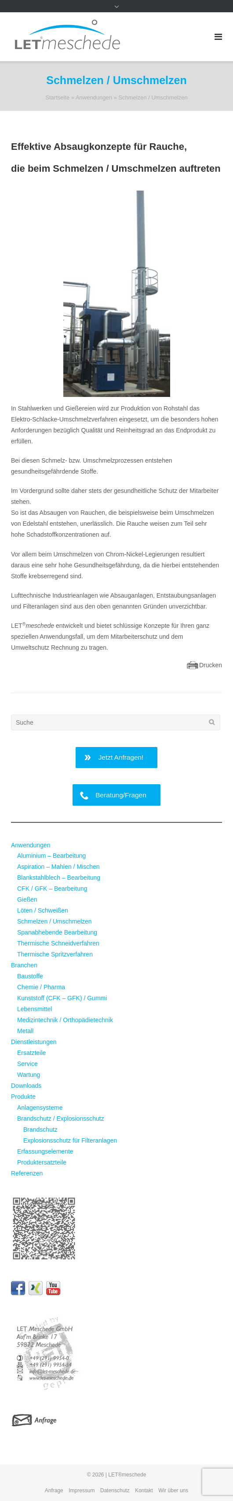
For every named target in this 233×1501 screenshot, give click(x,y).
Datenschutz (115, 1490)
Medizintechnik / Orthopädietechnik (65, 1019)
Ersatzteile (31, 1052)
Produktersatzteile (41, 1162)
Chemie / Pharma (41, 987)
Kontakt (144, 1490)
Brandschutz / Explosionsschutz (60, 1118)
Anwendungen (94, 97)
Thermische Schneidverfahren (58, 943)
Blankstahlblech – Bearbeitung (58, 877)
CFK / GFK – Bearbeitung (52, 888)
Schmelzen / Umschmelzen (54, 921)
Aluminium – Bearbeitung (51, 855)
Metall (25, 1030)
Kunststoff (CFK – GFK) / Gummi (62, 998)
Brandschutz (40, 1129)
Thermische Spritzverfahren (55, 954)
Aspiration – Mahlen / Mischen (58, 866)
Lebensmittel (34, 1008)
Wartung (28, 1074)
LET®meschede (127, 1475)
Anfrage (54, 1490)
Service (27, 1063)
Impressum (82, 1490)
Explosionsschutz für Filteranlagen (70, 1140)
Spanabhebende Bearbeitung (57, 932)
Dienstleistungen (34, 1041)
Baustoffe (30, 976)
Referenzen (27, 1173)
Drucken (210, 665)
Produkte (23, 1096)
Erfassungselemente (45, 1151)
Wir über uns (173, 1490)
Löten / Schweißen (42, 910)
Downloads (26, 1085)
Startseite (57, 97)
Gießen (27, 899)
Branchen (24, 965)
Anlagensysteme (40, 1107)
